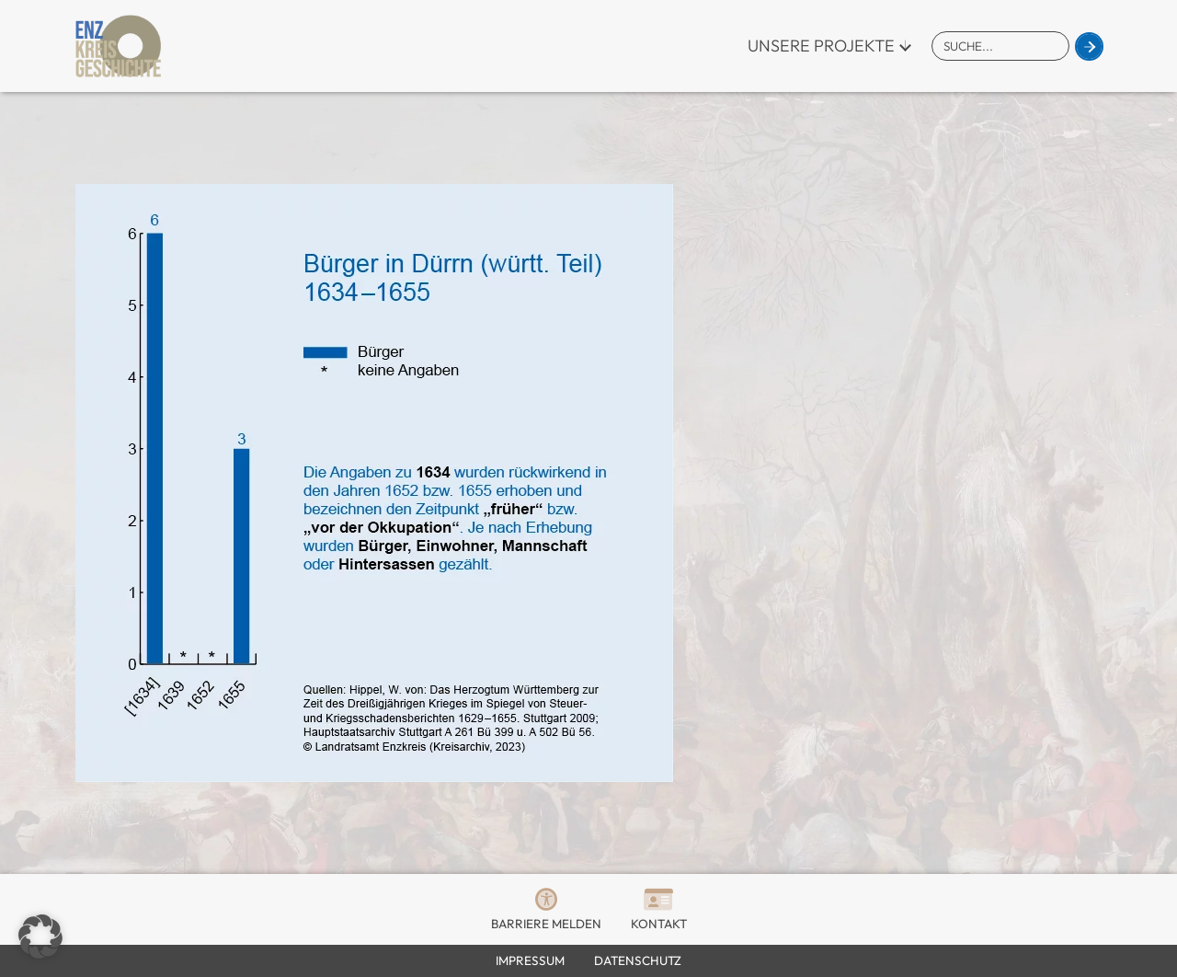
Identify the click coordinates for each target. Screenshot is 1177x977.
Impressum (530, 960)
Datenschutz (637, 960)
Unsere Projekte (821, 45)
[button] (40, 936)
